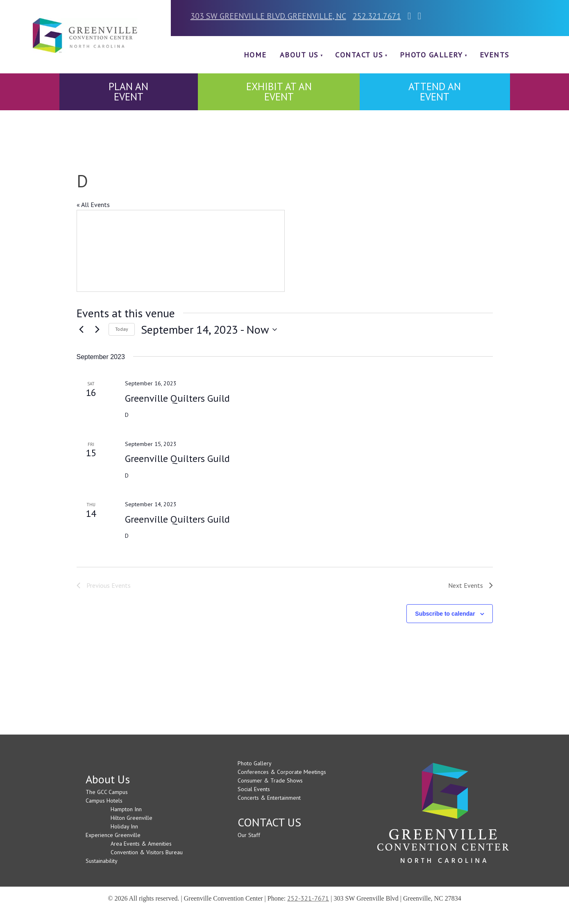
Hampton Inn (126, 809)
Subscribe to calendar (445, 613)
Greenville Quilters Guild (177, 398)
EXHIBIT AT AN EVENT (279, 91)
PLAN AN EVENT (128, 91)
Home (255, 54)
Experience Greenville (113, 835)
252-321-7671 (308, 898)
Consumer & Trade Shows (270, 780)
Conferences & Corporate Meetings (282, 772)
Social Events (254, 789)
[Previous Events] (81, 329)
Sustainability (102, 860)
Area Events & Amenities (141, 843)
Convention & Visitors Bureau (147, 852)
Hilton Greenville (131, 817)
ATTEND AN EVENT (434, 91)
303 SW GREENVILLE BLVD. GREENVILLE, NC (268, 16)
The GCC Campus (107, 792)
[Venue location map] (180, 251)
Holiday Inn (124, 826)
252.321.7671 (377, 16)
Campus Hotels (104, 800)
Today (121, 329)
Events (494, 54)
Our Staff (249, 835)
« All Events (93, 204)
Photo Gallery (431, 54)
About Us (299, 54)
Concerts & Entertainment (269, 797)
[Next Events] (97, 329)
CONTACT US (359, 54)
